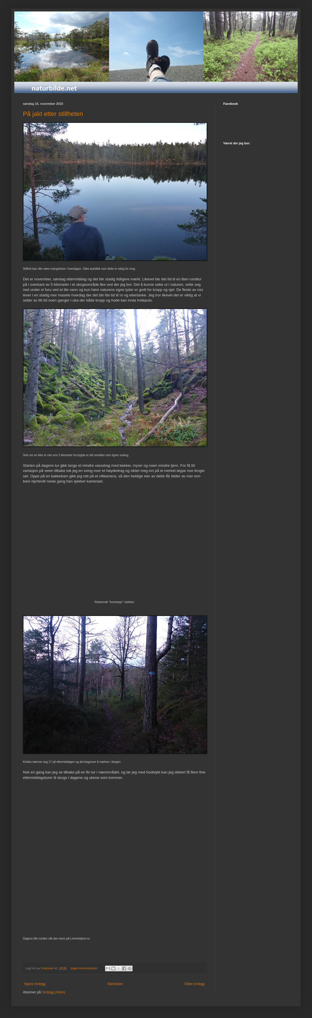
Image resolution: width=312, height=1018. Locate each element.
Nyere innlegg (35, 984)
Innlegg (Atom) (54, 992)
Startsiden (115, 984)
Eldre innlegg (195, 984)
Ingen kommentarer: (84, 968)
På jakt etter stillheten (53, 113)
